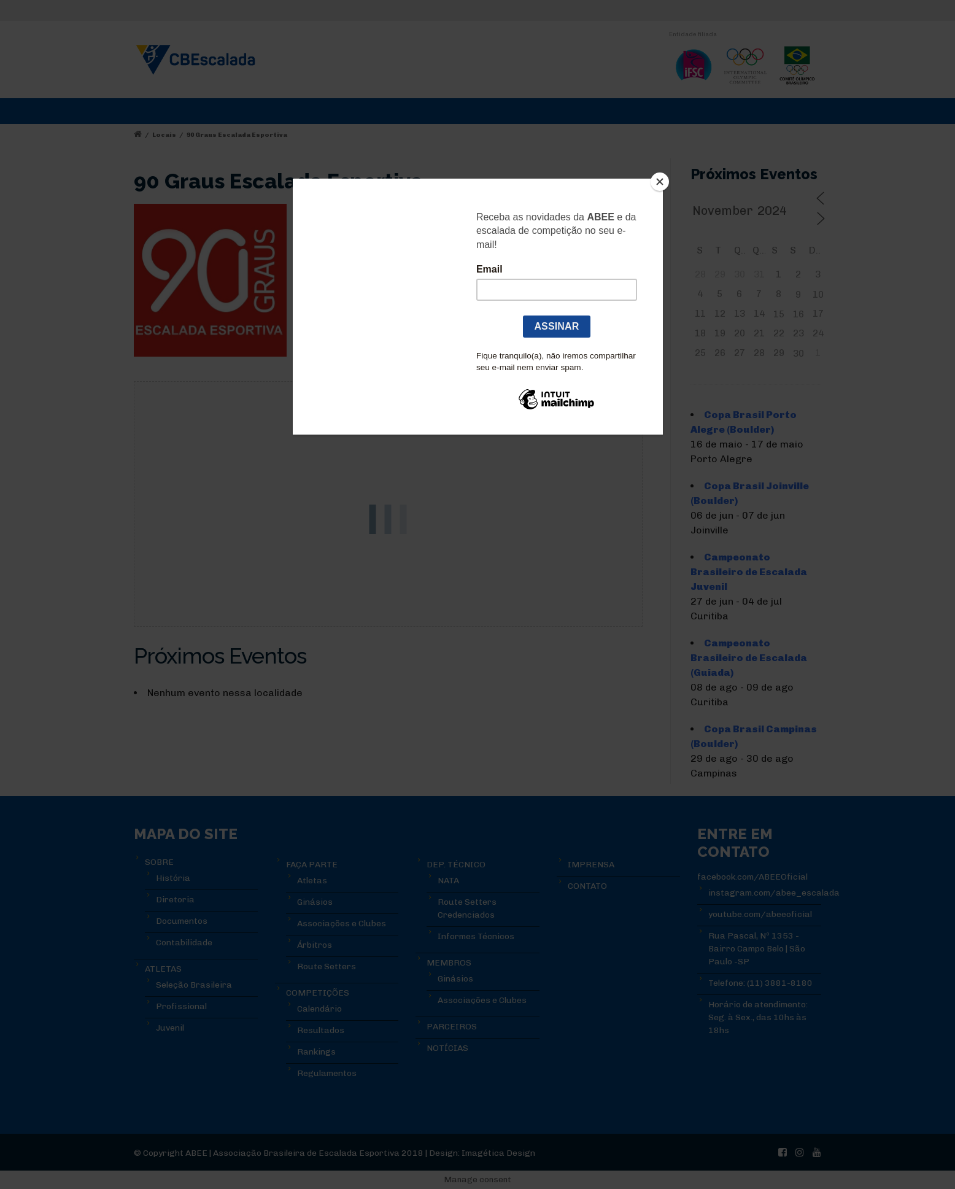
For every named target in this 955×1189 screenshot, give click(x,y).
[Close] (660, 181)
